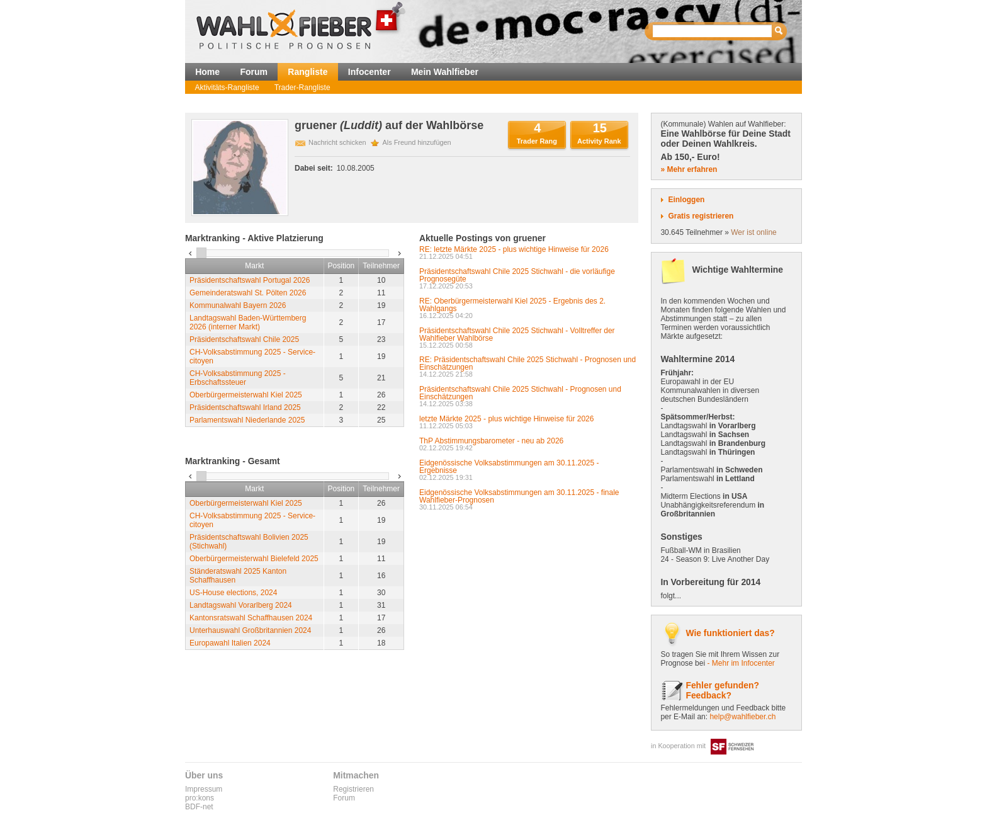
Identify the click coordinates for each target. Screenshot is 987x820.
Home (207, 72)
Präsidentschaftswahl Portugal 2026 (249, 280)
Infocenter (369, 72)
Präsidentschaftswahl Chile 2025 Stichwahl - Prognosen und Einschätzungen (520, 393)
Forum (254, 72)
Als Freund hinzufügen (417, 142)
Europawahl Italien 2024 (230, 643)
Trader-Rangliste (302, 87)
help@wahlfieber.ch (742, 716)
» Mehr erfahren (688, 169)
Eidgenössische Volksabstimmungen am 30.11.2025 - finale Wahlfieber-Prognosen (519, 496)
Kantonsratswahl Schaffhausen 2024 (250, 617)
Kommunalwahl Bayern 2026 (237, 305)
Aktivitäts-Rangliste (227, 87)
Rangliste (307, 72)
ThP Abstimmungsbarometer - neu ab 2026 (491, 440)
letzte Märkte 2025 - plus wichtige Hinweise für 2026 (506, 418)
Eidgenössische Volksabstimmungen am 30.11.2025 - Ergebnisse (509, 466)
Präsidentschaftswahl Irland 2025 (245, 407)
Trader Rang (537, 141)
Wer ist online (753, 232)
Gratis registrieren (700, 216)
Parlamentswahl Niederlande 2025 (247, 420)
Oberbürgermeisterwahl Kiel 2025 (245, 394)
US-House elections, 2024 (233, 592)
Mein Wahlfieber (444, 72)
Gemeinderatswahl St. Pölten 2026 (247, 292)
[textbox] (713, 31)
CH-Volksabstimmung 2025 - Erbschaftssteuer (237, 378)
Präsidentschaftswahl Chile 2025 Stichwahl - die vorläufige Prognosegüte (517, 275)
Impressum (203, 789)
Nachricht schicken (337, 142)
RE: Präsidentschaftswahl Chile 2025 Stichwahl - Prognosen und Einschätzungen (527, 363)
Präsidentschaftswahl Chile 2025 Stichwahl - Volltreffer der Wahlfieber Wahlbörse (517, 334)
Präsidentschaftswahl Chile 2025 (244, 339)
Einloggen (686, 199)
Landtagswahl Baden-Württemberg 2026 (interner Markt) (247, 322)
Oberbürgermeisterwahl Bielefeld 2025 (254, 558)
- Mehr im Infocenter (740, 663)
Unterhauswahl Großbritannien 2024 (250, 630)
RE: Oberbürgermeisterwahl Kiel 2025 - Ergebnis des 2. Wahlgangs (512, 305)
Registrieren (353, 789)
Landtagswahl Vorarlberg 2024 (240, 605)
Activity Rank (599, 141)
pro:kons (199, 798)
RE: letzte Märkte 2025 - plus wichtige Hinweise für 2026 (514, 249)
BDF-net (199, 806)
